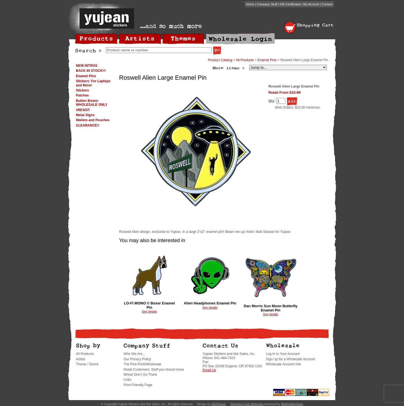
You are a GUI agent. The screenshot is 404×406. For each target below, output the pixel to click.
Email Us (209, 370)
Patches (82, 95)
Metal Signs (85, 115)
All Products (245, 60)
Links (127, 380)
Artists (80, 359)
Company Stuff (267, 4)
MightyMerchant (292, 404)
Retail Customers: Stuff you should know (153, 369)
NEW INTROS (87, 66)
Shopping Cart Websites (246, 404)
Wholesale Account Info (283, 364)
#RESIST (83, 110)
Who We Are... (134, 354)
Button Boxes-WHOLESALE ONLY (91, 103)
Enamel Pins (86, 76)
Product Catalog (220, 60)
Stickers (82, 90)
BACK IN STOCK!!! (91, 71)
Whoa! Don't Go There (140, 375)
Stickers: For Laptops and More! (93, 83)
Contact (327, 4)
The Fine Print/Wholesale (142, 364)
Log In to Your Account (283, 354)
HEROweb (218, 404)
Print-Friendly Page (137, 385)
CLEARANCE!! (87, 125)
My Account (311, 4)
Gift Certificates (290, 4)
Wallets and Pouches (93, 120)
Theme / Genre (87, 364)
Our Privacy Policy (137, 359)
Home (250, 4)
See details (149, 311)
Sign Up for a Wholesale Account (290, 359)
